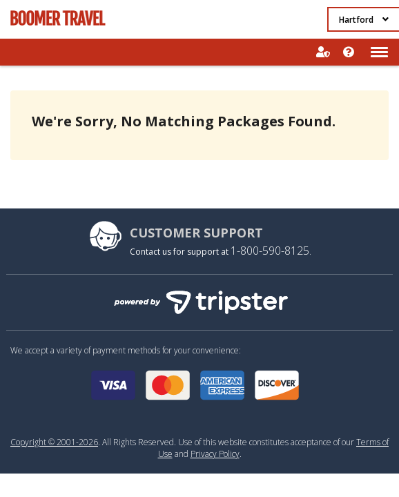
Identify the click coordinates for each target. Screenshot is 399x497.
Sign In (322, 52)
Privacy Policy (215, 454)
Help (349, 52)
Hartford (364, 20)
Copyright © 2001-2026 (54, 442)
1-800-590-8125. (271, 250)
